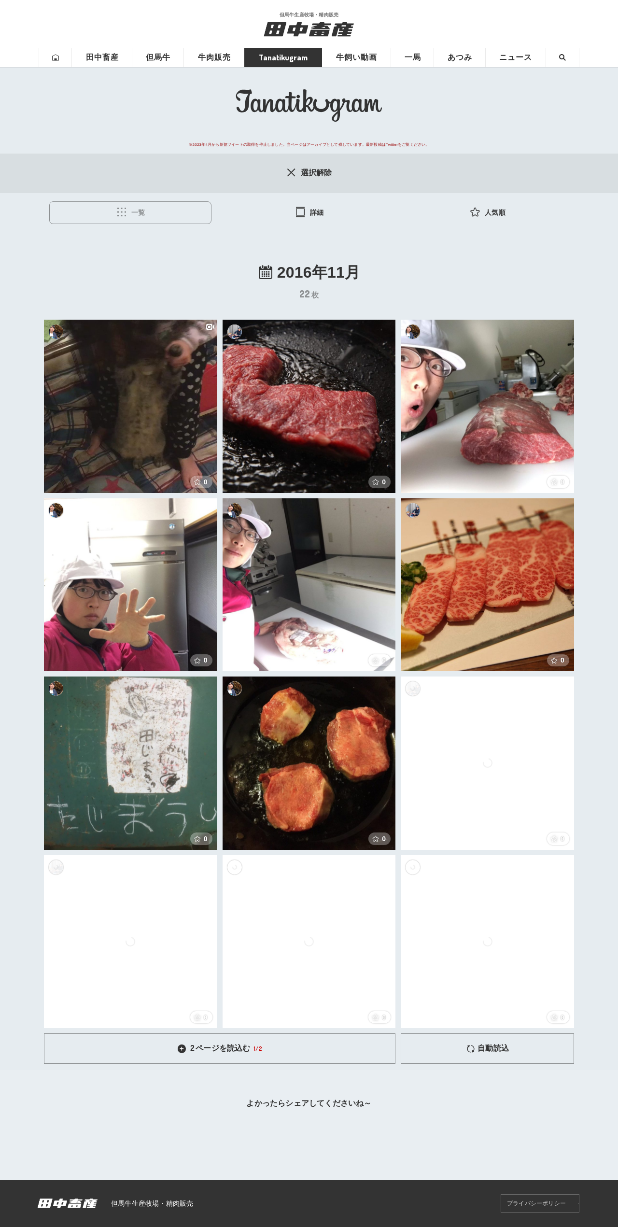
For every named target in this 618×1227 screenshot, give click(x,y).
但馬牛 (158, 57)
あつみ (460, 57)
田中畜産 (102, 57)
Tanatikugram (283, 57)
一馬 (413, 57)
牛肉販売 (214, 57)
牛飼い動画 (356, 57)
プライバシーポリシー (536, 1203)
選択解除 (309, 172)
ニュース (515, 57)
